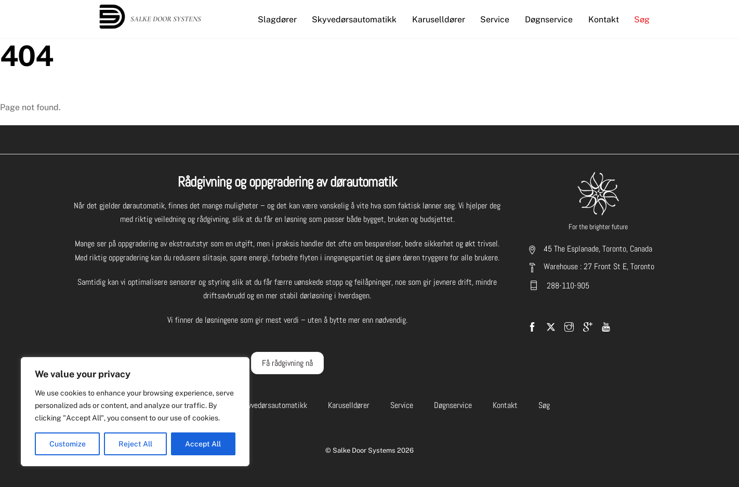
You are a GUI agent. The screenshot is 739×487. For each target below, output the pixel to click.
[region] (135, 411)
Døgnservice (549, 19)
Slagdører (277, 19)
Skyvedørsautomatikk (354, 19)
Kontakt (603, 19)
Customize (67, 444)
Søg (642, 19)
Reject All (135, 444)
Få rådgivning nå (287, 363)
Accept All (203, 444)
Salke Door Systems (364, 450)
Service (494, 19)
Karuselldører (438, 19)
